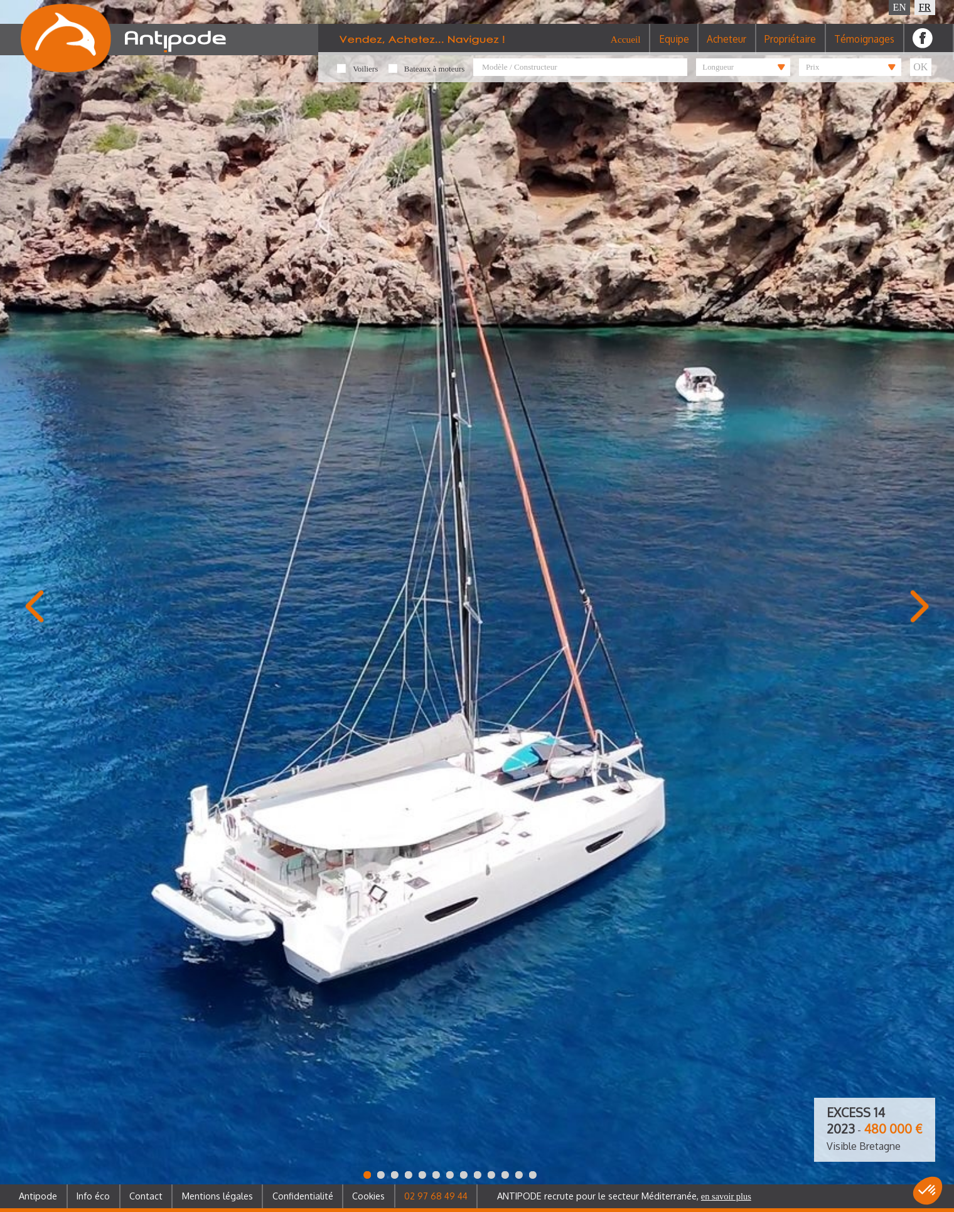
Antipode (38, 1195)
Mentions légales (217, 1195)
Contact (146, 1195)
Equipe (674, 46)
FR (925, 7)
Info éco (93, 1195)
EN (899, 7)
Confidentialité (302, 1195)
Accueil (626, 46)
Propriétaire (790, 46)
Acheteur (726, 46)
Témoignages (864, 46)
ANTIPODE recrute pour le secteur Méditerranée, (624, 1195)
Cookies (368, 1195)
